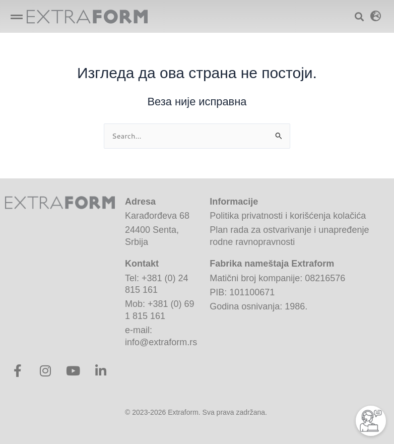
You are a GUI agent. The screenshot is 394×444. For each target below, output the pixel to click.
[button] (16, 16)
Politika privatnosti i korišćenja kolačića (288, 216)
